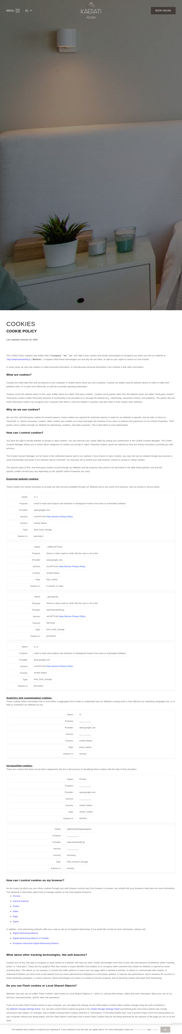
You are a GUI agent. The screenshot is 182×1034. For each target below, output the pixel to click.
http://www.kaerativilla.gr (18, 359)
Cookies (155, 1029)
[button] (13, 10)
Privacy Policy (140, 1029)
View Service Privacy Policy (59, 516)
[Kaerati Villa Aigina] (91, 10)
